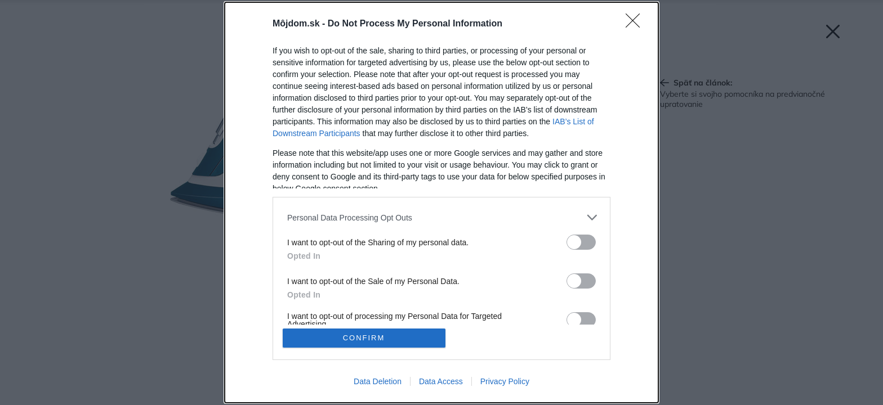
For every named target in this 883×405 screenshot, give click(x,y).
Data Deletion (378, 381)
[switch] (581, 242)
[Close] (636, 24)
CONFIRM (364, 338)
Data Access (441, 381)
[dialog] (441, 202)
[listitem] (441, 217)
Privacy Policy (504, 381)
